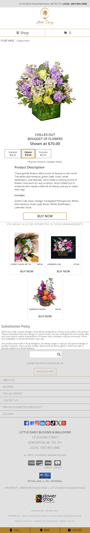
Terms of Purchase (46, 521)
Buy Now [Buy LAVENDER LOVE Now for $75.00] (63, 271)
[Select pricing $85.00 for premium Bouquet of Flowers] (43, 153)
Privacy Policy (23, 521)
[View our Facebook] (26, 424)
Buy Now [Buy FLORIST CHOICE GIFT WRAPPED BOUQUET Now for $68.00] (26, 271)
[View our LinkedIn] (42, 424)
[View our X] (58, 424)
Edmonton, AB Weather (45, 510)
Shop (22, 32)
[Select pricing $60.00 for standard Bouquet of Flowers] (13, 153)
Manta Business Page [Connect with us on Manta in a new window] (34, 487)
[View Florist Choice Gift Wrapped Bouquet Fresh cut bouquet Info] (26, 247)
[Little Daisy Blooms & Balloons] (44, 25)
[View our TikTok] (53, 424)
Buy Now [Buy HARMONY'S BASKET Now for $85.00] (45, 316)
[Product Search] (45, 354)
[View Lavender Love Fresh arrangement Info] (63, 247)
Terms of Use (67, 521)
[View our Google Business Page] (31, 424)
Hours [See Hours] (75, 530)
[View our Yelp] (63, 424)
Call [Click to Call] (15, 530)
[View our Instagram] (37, 424)
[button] (45, 476)
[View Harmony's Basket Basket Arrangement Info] (45, 292)
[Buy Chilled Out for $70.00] (45, 216)
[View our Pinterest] (47, 424)
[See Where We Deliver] (45, 371)
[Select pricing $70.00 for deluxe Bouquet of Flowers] (28, 153)
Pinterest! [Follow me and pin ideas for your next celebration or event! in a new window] (11, 487)
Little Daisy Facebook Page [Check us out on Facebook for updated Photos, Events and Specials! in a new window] (68, 487)
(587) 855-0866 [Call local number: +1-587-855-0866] (79, 3)
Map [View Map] (45, 530)
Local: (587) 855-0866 (45, 448)
